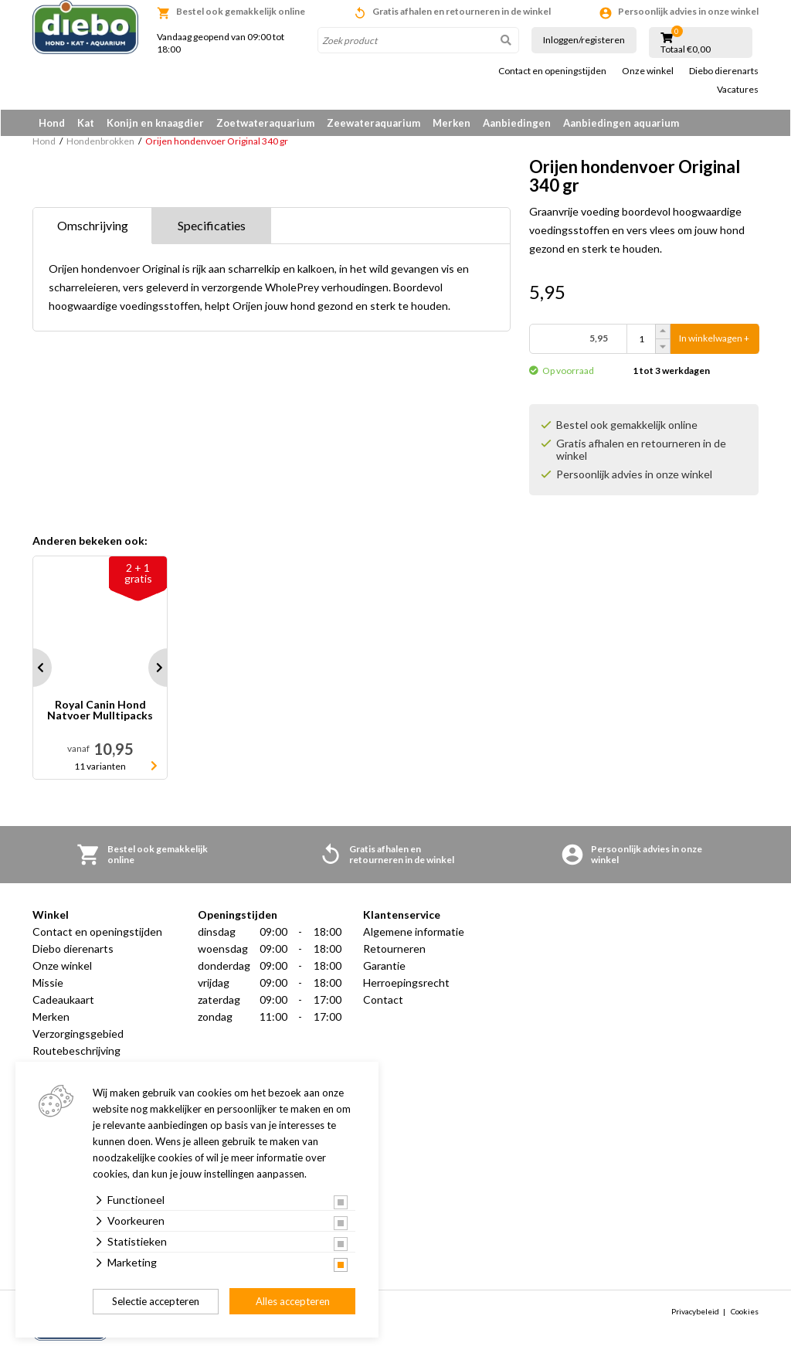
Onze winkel (648, 71)
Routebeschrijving (76, 1051)
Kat (85, 123)
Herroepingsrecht (406, 983)
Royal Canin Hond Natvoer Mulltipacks (100, 711)
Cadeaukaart (63, 1000)
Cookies (745, 1312)
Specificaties (212, 226)
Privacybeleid (695, 1312)
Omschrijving (92, 226)
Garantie (384, 966)
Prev (32, 668)
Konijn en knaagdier (155, 123)
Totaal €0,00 (685, 49)
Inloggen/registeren (584, 40)
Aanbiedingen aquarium (621, 123)
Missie (47, 983)
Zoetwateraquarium (265, 123)
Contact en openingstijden (552, 71)
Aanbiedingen (517, 123)
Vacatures (738, 89)
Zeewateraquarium (373, 123)
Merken (451, 123)
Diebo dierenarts (724, 71)
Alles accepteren (293, 1301)
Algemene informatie (413, 932)
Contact (383, 1000)
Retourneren (394, 949)
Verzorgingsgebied (78, 1034)
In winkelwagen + (714, 339)
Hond (52, 123)
